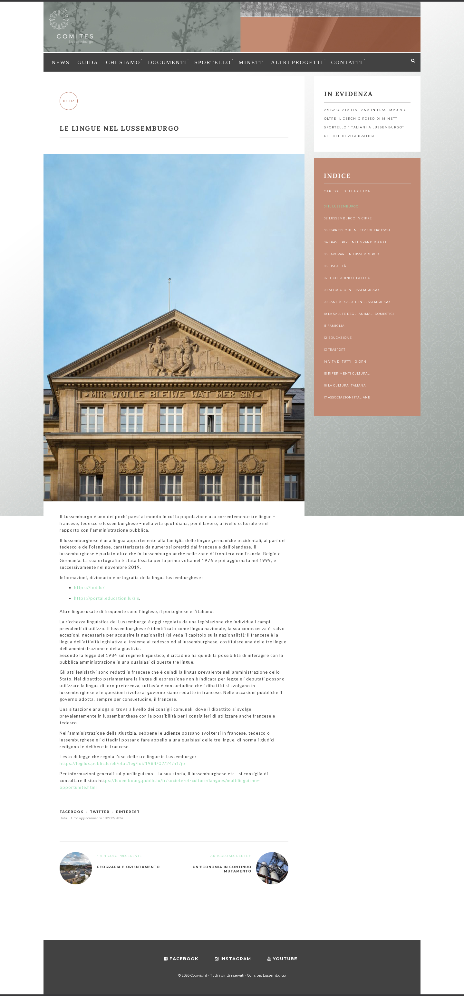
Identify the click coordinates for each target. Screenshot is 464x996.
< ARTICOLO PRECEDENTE (119, 856)
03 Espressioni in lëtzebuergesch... (358, 230)
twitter (100, 812)
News (61, 62)
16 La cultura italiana (345, 385)
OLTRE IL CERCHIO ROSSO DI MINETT (361, 118)
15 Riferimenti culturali (347, 373)
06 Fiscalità (335, 266)
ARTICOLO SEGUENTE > (230, 856)
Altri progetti (297, 62)
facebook (71, 812)
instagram (233, 958)
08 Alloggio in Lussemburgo (351, 290)
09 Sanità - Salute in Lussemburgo (357, 302)
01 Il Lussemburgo (341, 206)
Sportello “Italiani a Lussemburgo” (364, 127)
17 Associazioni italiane (347, 397)
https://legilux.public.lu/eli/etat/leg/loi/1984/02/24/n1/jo (122, 763)
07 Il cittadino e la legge (348, 278)
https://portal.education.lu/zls (106, 598)
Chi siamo (123, 62)
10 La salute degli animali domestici (359, 314)
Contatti (347, 62)
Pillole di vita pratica (349, 136)
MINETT (251, 62)
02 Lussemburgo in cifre (348, 218)
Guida (87, 62)
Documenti (167, 62)
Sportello (212, 62)
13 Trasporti (335, 349)
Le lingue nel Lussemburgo (119, 128)
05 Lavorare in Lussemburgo (351, 254)
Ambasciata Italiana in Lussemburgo (365, 110)
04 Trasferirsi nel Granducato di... (358, 242)
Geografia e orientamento (128, 867)
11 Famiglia (334, 325)
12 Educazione (338, 337)
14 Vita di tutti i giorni (346, 361)
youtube (282, 958)
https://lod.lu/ (89, 587)
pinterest (128, 812)
